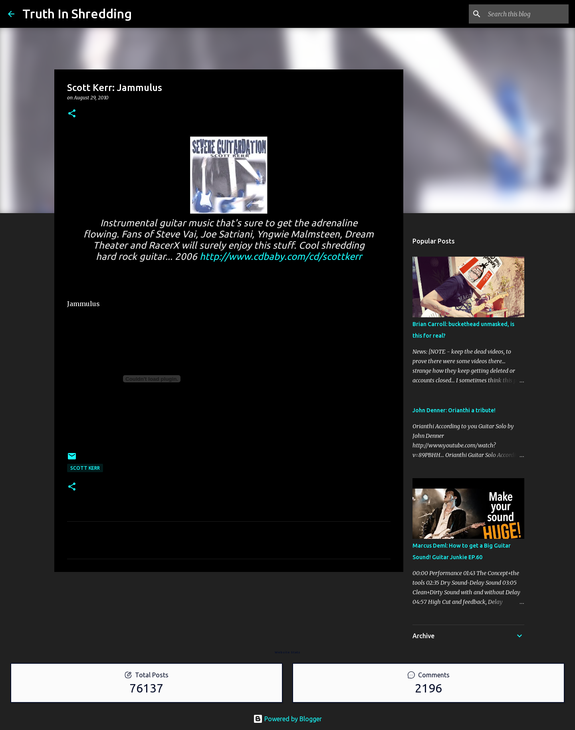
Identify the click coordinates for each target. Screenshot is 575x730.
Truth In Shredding (77, 13)
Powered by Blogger (287, 718)
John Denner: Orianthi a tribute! (454, 410)
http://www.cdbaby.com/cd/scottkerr (281, 256)
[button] (72, 114)
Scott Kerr (85, 468)
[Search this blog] (527, 14)
